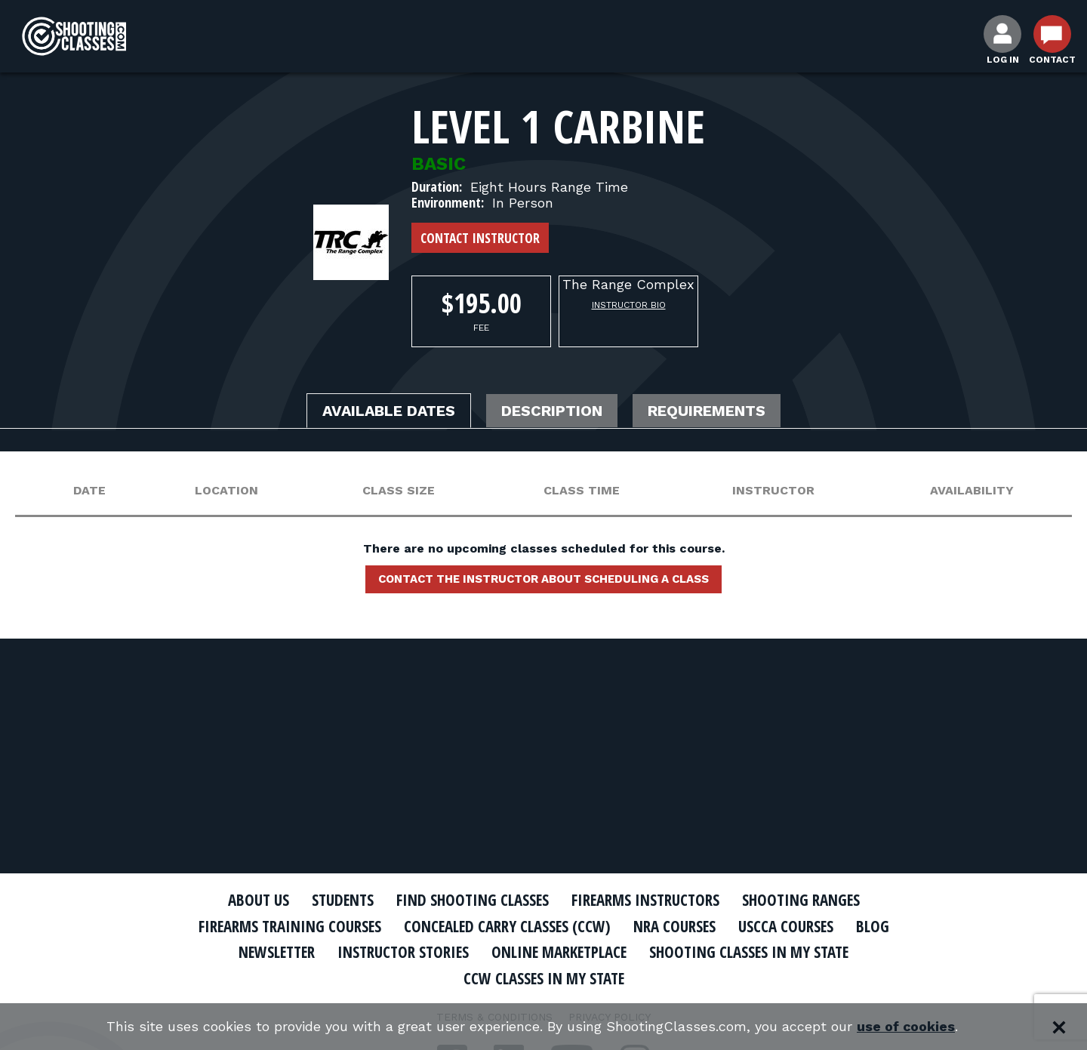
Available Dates (389, 411)
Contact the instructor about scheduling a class (543, 579)
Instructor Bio (629, 305)
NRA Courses (676, 926)
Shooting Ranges (804, 899)
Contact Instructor (480, 238)
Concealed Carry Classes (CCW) (507, 926)
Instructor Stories (401, 951)
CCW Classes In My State (544, 978)
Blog (875, 926)
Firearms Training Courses (288, 926)
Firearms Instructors (646, 899)
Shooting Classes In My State (753, 951)
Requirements (708, 411)
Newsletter (272, 951)
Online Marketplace (560, 951)
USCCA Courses (788, 926)
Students (340, 899)
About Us (254, 899)
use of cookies (906, 1027)
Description (553, 411)
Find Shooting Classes (472, 899)
